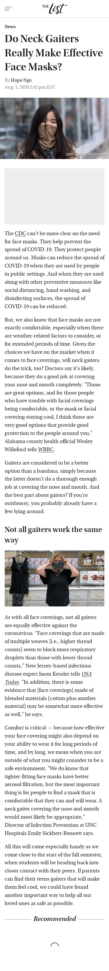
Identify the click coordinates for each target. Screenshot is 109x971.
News (10, 26)
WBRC (45, 450)
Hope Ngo (21, 80)
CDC (20, 234)
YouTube (94, 602)
